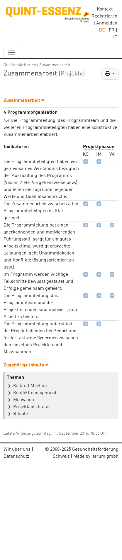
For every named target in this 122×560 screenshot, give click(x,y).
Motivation (23, 400)
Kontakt (105, 9)
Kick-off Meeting (30, 386)
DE (102, 30)
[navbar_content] (12, 52)
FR (112, 30)
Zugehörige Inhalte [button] (26, 365)
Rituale (20, 414)
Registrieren (104, 16)
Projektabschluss (31, 407)
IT (115, 37)
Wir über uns (17, 449)
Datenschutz (16, 456)
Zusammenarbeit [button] (24, 100)
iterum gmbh (105, 456)
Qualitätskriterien (20, 65)
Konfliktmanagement (34, 393)
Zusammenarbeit (54, 65)
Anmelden (106, 23)
